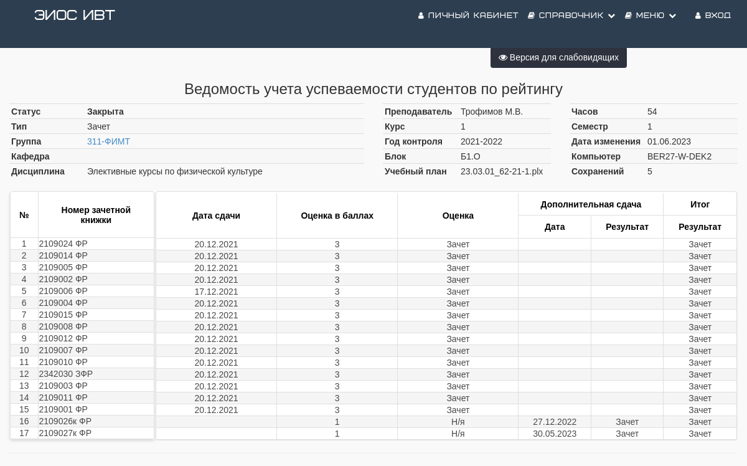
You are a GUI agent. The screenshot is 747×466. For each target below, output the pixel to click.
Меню (651, 24)
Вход (713, 24)
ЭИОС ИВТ (74, 24)
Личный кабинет (468, 24)
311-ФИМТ (108, 141)
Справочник (572, 24)
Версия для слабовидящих (559, 57)
